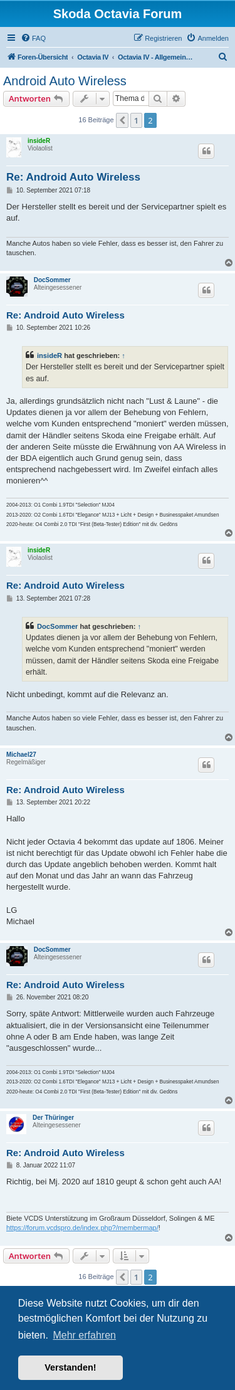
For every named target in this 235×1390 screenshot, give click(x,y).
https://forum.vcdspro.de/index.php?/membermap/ (82, 1227)
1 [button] (136, 120)
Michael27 (21, 754)
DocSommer (52, 279)
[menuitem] (33, 38)
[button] (122, 120)
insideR (39, 140)
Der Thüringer (53, 1117)
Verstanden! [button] (70, 1367)
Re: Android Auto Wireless (73, 177)
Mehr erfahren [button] (84, 1335)
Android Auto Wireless (65, 81)
